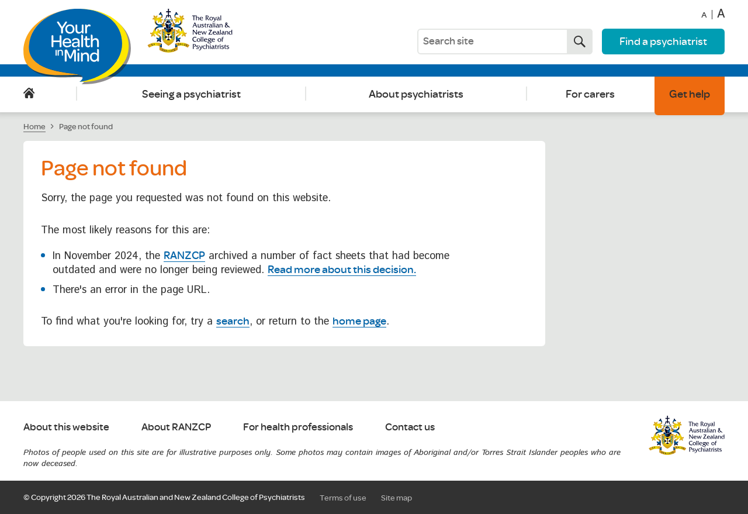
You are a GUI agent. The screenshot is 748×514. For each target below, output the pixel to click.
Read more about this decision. (342, 269)
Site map (396, 498)
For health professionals (298, 427)
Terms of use (343, 498)
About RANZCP (176, 427)
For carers (590, 94)
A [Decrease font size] (704, 15)
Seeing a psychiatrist (191, 94)
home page (359, 320)
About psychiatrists (416, 94)
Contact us (410, 427)
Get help (689, 94)
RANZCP (184, 255)
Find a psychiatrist (663, 41)
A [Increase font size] (721, 15)
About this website (66, 427)
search (233, 320)
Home (28, 93)
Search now (576, 41)
